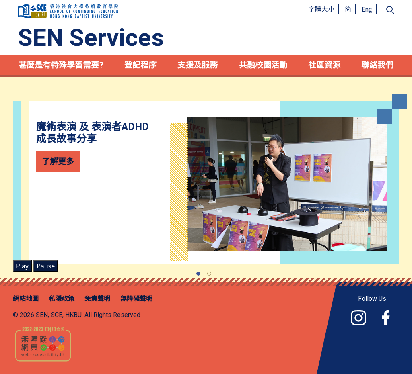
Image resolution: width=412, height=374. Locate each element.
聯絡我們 (377, 65)
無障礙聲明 (136, 298)
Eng (366, 9)
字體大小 (321, 9)
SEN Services (91, 38)
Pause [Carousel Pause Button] (46, 266)
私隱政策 (61, 298)
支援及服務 (197, 65)
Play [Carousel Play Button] (22, 266)
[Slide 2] (209, 274)
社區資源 (324, 65)
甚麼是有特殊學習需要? (61, 65)
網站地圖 (26, 298)
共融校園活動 (263, 65)
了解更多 (58, 161)
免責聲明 (97, 298)
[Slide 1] (198, 274)
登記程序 (140, 65)
